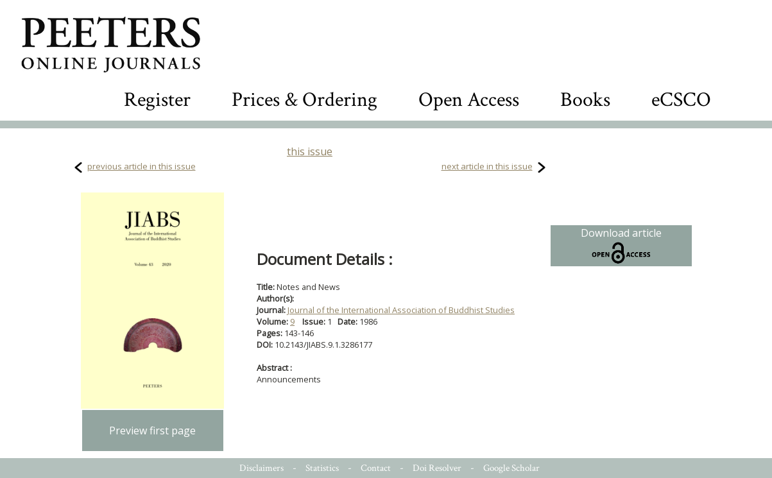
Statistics (322, 468)
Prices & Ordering (304, 100)
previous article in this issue (141, 166)
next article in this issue (487, 166)
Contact (376, 468)
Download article (621, 246)
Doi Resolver (437, 468)
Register (157, 100)
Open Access (468, 100)
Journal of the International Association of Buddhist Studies (401, 310)
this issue (309, 151)
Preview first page (152, 430)
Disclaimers (261, 468)
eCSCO (681, 100)
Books (585, 100)
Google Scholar (511, 468)
